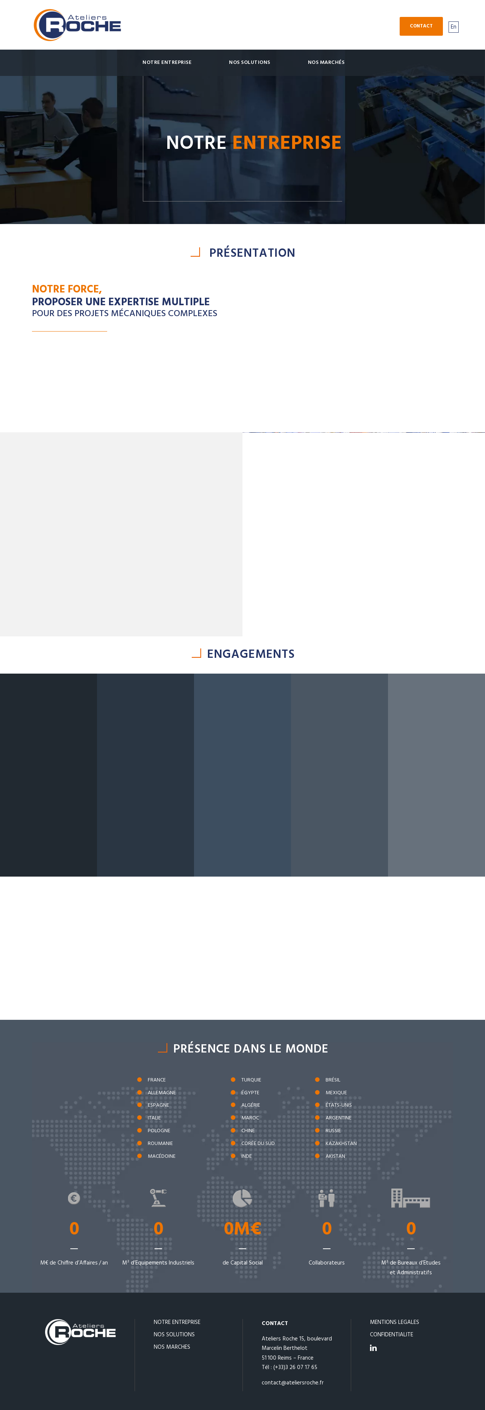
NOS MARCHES (172, 1347)
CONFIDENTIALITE (391, 1334)
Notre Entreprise (166, 62)
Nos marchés (326, 62)
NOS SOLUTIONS (174, 1334)
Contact (421, 26)
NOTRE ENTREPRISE (177, 1322)
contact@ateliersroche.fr (293, 1382)
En (453, 27)
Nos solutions (249, 62)
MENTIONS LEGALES (394, 1322)
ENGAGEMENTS (251, 654)
